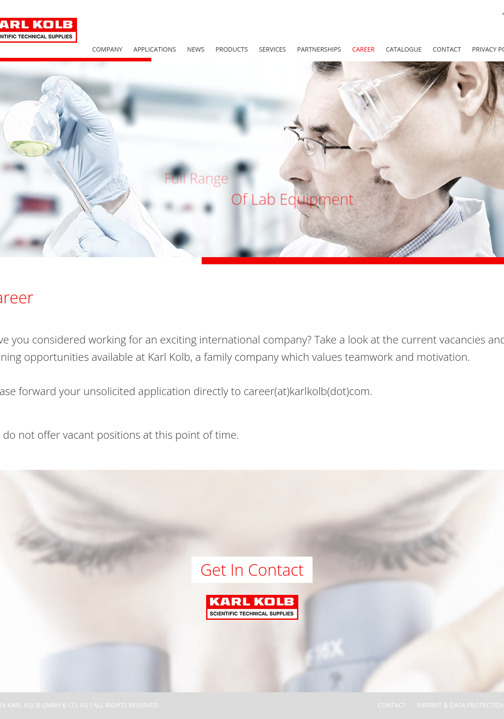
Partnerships (319, 49)
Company (107, 49)
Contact (447, 49)
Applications (155, 49)
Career (363, 49)
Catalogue (404, 49)
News (195, 49)
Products (231, 49)
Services (272, 49)
